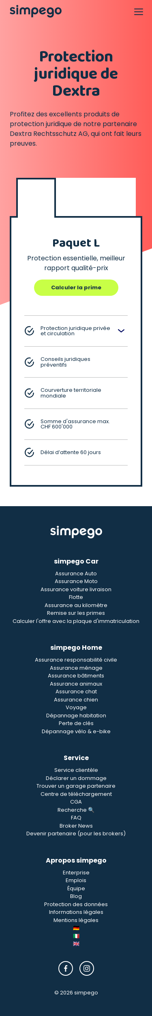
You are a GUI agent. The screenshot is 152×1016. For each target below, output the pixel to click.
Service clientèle (76, 770)
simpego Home (76, 647)
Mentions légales (76, 920)
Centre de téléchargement (76, 794)
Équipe (76, 888)
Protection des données (76, 904)
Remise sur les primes (76, 613)
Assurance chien (76, 700)
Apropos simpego (76, 860)
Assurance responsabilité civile (76, 660)
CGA (76, 802)
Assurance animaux (76, 684)
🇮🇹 (76, 936)
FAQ (76, 818)
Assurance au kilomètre (76, 605)
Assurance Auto (76, 573)
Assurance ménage (76, 668)
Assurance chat (76, 691)
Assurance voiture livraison (76, 589)
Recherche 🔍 (76, 810)
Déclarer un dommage (76, 778)
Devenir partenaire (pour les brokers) (76, 833)
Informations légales (76, 912)
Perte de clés (76, 723)
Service (76, 758)
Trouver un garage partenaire (76, 786)
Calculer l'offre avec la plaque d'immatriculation (76, 621)
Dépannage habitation (76, 715)
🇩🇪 (76, 928)
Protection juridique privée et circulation (67, 331)
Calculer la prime (76, 287)
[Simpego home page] (36, 11)
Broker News (76, 826)
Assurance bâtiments (76, 676)
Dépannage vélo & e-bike (76, 731)
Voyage (76, 707)
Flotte (76, 597)
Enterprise (76, 872)
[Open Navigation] (138, 11)
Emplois (76, 880)
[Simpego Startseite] (76, 532)
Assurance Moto (76, 581)
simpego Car (76, 561)
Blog (76, 896)
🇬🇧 (76, 944)
